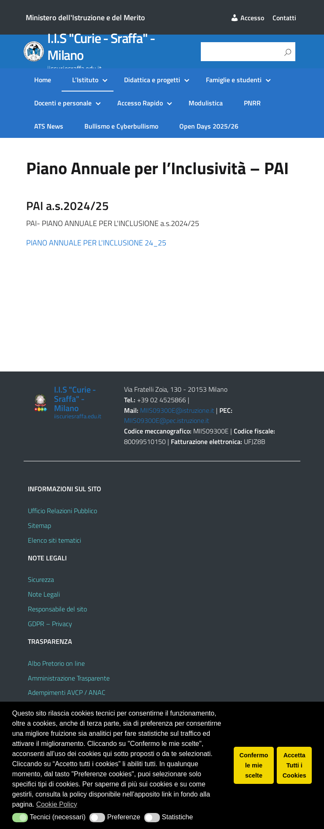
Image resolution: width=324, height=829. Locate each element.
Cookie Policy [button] (56, 804)
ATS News (48, 126)
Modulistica (206, 103)
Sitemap (39, 525)
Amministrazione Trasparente (69, 678)
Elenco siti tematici (54, 540)
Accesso (247, 18)
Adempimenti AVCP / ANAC (66, 692)
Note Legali (44, 594)
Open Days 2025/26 (208, 126)
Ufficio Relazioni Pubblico (62, 511)
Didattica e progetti (152, 80)
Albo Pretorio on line (56, 663)
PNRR (252, 103)
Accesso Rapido (140, 103)
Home (42, 80)
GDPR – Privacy (50, 624)
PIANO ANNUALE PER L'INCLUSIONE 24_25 (96, 242)
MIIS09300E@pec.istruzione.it (166, 420)
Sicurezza (41, 579)
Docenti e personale (63, 103)
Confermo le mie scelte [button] (254, 765)
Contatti (284, 18)
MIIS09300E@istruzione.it (177, 410)
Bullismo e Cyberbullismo (121, 126)
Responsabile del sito (57, 609)
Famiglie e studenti (234, 80)
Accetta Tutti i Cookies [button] (294, 765)
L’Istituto (85, 80)
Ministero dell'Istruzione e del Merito (85, 17)
